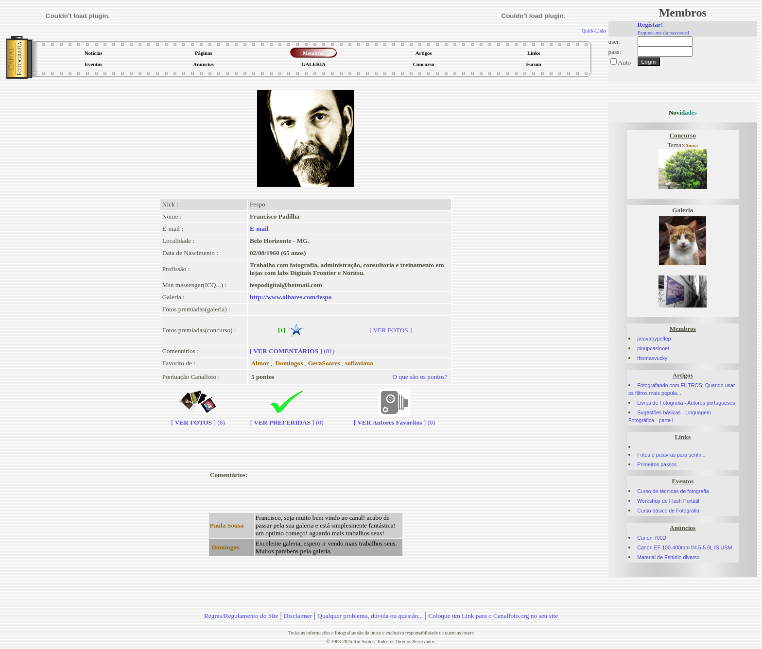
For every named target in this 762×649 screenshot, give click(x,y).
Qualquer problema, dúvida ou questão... (370, 615)
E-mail (259, 228)
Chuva (690, 145)
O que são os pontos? (420, 376)
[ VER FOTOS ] (390, 330)
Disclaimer (298, 615)
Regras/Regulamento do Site (241, 615)
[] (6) (198, 418)
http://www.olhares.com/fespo (291, 297)
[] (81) (292, 351)
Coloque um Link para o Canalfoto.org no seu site (493, 615)
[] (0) (287, 418)
